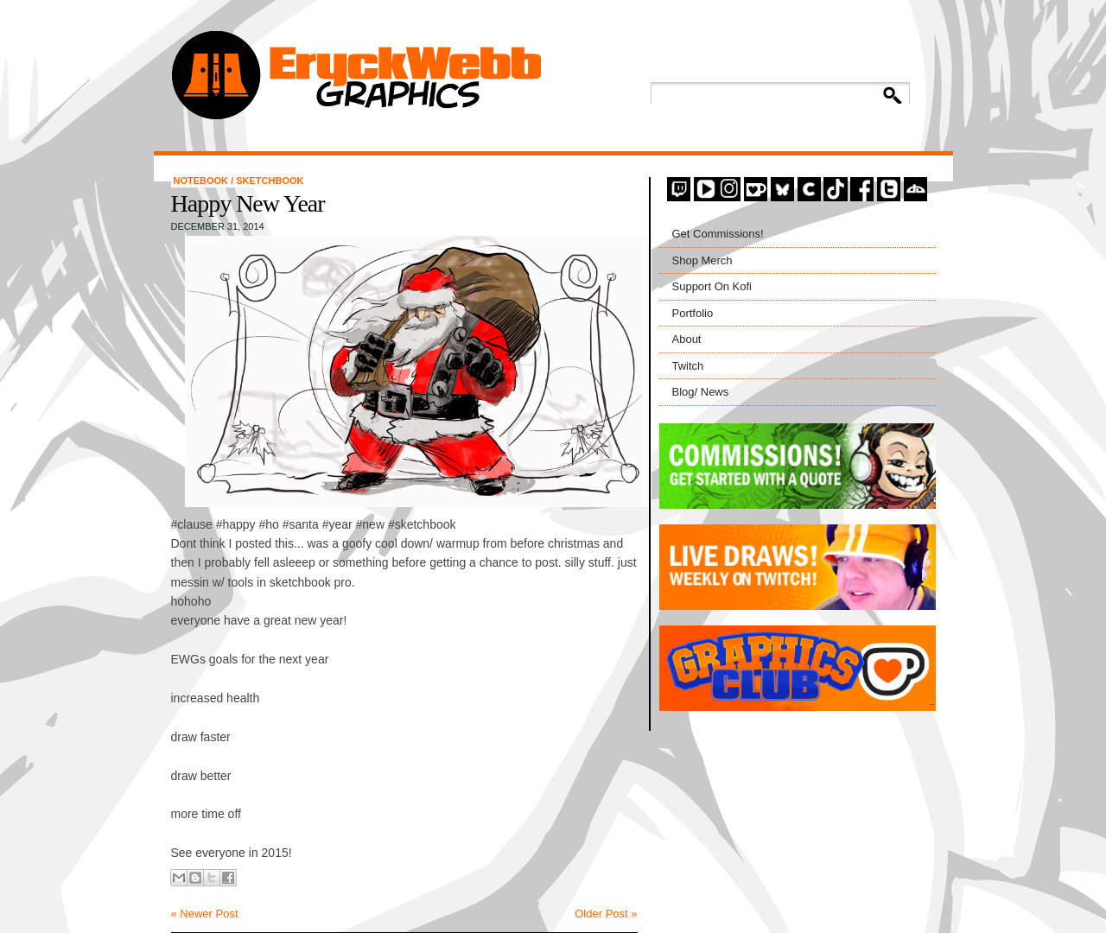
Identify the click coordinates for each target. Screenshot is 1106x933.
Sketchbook (269, 180)
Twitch (688, 365)
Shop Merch (702, 260)
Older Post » (606, 913)
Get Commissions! (718, 233)
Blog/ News (700, 391)
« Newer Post (204, 913)
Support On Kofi (712, 286)
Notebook (203, 180)
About (687, 339)
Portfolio (693, 313)
